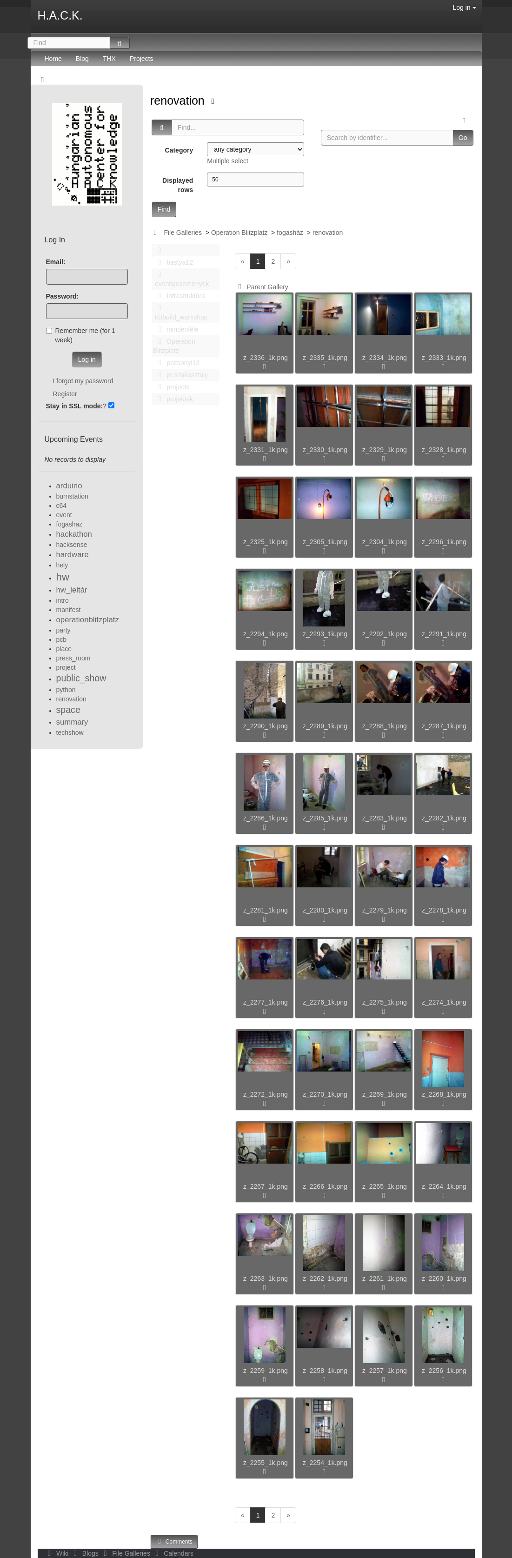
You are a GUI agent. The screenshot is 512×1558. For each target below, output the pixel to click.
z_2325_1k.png (265, 542)
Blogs (85, 1553)
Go (463, 137)
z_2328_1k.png (444, 449)
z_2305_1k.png (325, 542)
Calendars (172, 1553)
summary (72, 722)
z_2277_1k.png (265, 1002)
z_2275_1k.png (384, 1002)
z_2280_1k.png (325, 910)
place (64, 648)
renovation (179, 100)
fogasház (290, 232)
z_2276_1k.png (325, 1002)
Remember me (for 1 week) (80, 335)
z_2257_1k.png (384, 1370)
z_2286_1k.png (265, 818)
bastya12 (173, 262)
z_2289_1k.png (325, 726)
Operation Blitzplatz (239, 232)
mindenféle (176, 329)
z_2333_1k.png (444, 357)
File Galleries (183, 232)
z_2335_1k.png (325, 357)
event (64, 515)
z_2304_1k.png (384, 542)
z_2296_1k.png (444, 542)
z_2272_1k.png (265, 1094)
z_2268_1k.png (444, 1094)
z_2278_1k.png (444, 910)
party (63, 630)
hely (62, 565)
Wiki (58, 1553)
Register (65, 394)
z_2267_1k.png (265, 1186)
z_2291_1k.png (444, 634)
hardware (72, 554)
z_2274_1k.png (444, 1002)
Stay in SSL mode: (74, 406)
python (66, 689)
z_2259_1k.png (265, 1370)
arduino (69, 485)
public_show (81, 678)
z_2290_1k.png (265, 726)
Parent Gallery (261, 287)
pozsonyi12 (176, 362)
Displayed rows (177, 185)
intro (62, 600)
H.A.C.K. (60, 15)
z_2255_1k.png (265, 1462)
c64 (61, 505)
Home (53, 58)
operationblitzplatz (87, 619)
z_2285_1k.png (325, 818)
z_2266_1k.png (325, 1186)
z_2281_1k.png (265, 910)
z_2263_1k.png (265, 1278)
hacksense (71, 544)
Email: (56, 262)
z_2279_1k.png (384, 910)
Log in (464, 7)
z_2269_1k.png (384, 1094)
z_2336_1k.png (265, 357)
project (66, 667)
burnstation (72, 496)
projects (171, 387)
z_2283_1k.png (384, 818)
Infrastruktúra (179, 296)
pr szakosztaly (180, 375)
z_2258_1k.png (325, 1370)
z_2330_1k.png (325, 449)
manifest (68, 609)
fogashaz (69, 524)
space (68, 710)
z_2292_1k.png (384, 634)
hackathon (74, 534)
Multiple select (227, 161)
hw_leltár (71, 590)
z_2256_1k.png (444, 1370)
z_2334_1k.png (384, 357)
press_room (73, 658)
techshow (70, 732)
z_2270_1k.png (325, 1094)
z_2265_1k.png (384, 1186)
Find (164, 209)
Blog (82, 58)
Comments (174, 1541)
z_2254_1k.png (325, 1462)
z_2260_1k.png (444, 1278)
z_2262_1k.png (325, 1278)
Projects (141, 58)
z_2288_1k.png (384, 726)
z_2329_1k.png (384, 449)
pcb (61, 639)
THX (109, 58)
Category (179, 150)
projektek (173, 399)
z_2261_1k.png (384, 1278)
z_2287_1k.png (444, 726)
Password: (62, 296)
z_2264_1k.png (444, 1186)
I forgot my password (83, 381)
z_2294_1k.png (265, 634)
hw (63, 577)
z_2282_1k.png (444, 818)
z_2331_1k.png (265, 449)
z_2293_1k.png (325, 634)
